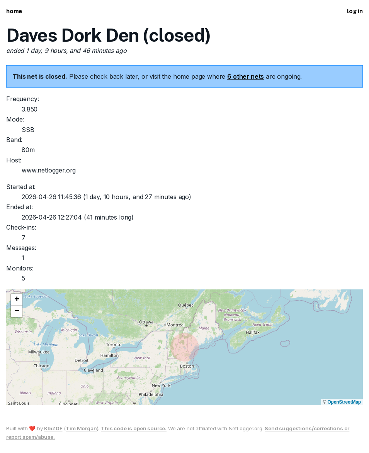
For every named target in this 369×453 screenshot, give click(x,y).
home (14, 11)
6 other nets (245, 76)
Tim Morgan (81, 428)
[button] (16, 300)
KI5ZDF (53, 428)
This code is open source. (134, 428)
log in (355, 11)
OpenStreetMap (344, 402)
